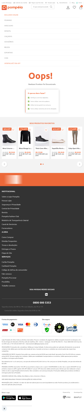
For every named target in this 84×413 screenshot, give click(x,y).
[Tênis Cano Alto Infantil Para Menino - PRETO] (42, 143)
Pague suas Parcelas (35, 3)
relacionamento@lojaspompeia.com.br (43, 343)
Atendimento (62, 3)
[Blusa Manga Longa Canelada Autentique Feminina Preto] (25, 143)
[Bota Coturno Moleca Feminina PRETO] (9, 143)
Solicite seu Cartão (19, 3)
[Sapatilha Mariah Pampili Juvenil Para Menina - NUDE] (58, 143)
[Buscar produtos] (51, 6)
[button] (41, 164)
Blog (72, 3)
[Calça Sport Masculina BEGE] (75, 143)
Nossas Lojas (49, 3)
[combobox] (42, 7)
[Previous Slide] (4, 164)
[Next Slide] (79, 164)
